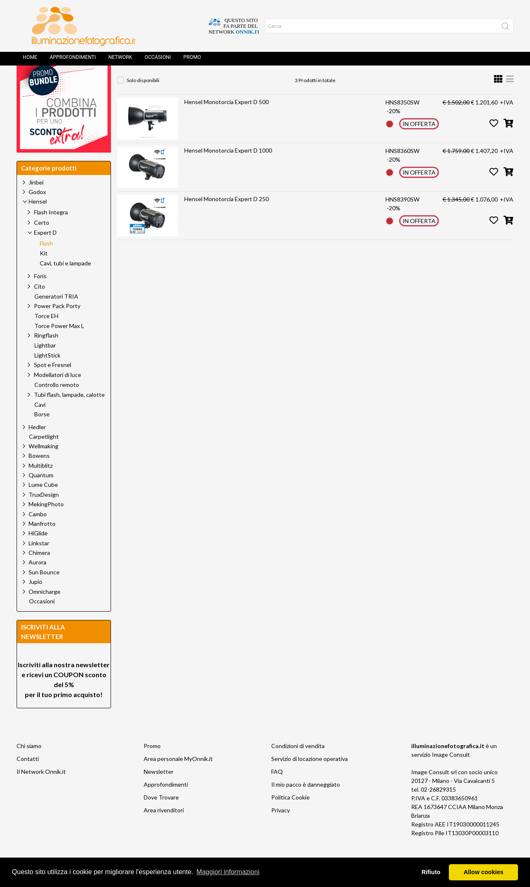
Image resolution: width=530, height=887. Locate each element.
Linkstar (39, 561)
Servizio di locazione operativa (309, 777)
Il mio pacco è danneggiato (305, 803)
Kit (44, 272)
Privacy (280, 828)
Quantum (41, 493)
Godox (37, 210)
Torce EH (46, 334)
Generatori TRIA (56, 315)
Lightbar (45, 364)
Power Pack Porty (57, 324)
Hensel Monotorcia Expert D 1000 (228, 169)
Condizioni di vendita (298, 764)
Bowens (39, 474)
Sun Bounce (44, 590)
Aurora (37, 580)
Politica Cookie (290, 815)
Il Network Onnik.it (41, 790)
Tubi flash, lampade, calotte (69, 413)
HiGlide (38, 551)
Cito (39, 305)
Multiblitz (41, 484)
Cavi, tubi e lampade (65, 282)
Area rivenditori (164, 828)
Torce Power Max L (59, 344)
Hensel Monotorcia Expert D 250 (226, 217)
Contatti (28, 777)
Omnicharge (44, 610)
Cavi (40, 423)
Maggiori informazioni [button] (227, 871)
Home (30, 60)
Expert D (240, 81)
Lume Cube (43, 503)
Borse (42, 433)
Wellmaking (43, 464)
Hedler (37, 445)
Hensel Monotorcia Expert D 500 (226, 120)
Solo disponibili (143, 99)
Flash (276, 81)
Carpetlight (44, 455)
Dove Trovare (161, 815)
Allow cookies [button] (484, 872)
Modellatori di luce (57, 393)
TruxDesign (44, 513)
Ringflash (46, 353)
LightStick (47, 374)
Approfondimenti (73, 60)
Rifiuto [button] (431, 872)
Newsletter (158, 790)
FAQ (277, 790)
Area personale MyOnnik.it (178, 777)
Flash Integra (51, 230)
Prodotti (162, 81)
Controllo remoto (56, 403)
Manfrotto (42, 542)
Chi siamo (29, 764)
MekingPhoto (46, 522)
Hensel (201, 81)
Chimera (39, 571)
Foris (40, 294)
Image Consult (451, 773)
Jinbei (36, 200)
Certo (41, 241)
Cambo (38, 532)
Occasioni (158, 60)
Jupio (35, 600)
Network (120, 60)
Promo (192, 60)
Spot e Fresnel (52, 383)
